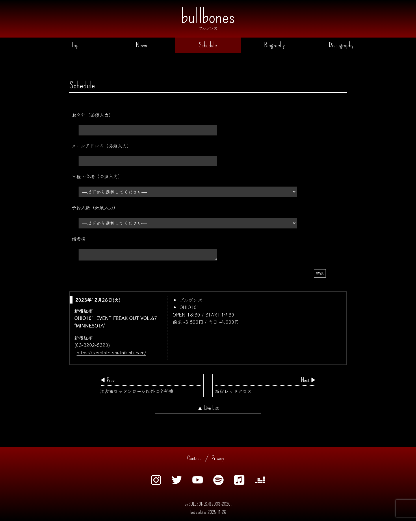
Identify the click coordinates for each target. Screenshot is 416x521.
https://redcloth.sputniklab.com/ (111, 352)
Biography (274, 45)
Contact (194, 458)
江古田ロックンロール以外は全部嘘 (150, 386)
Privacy (217, 458)
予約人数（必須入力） (95, 207)
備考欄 (79, 238)
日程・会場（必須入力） (97, 176)
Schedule (208, 45)
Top (75, 45)
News (141, 45)
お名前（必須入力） (92, 114)
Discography (341, 45)
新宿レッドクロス (265, 386)
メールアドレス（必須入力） (101, 145)
